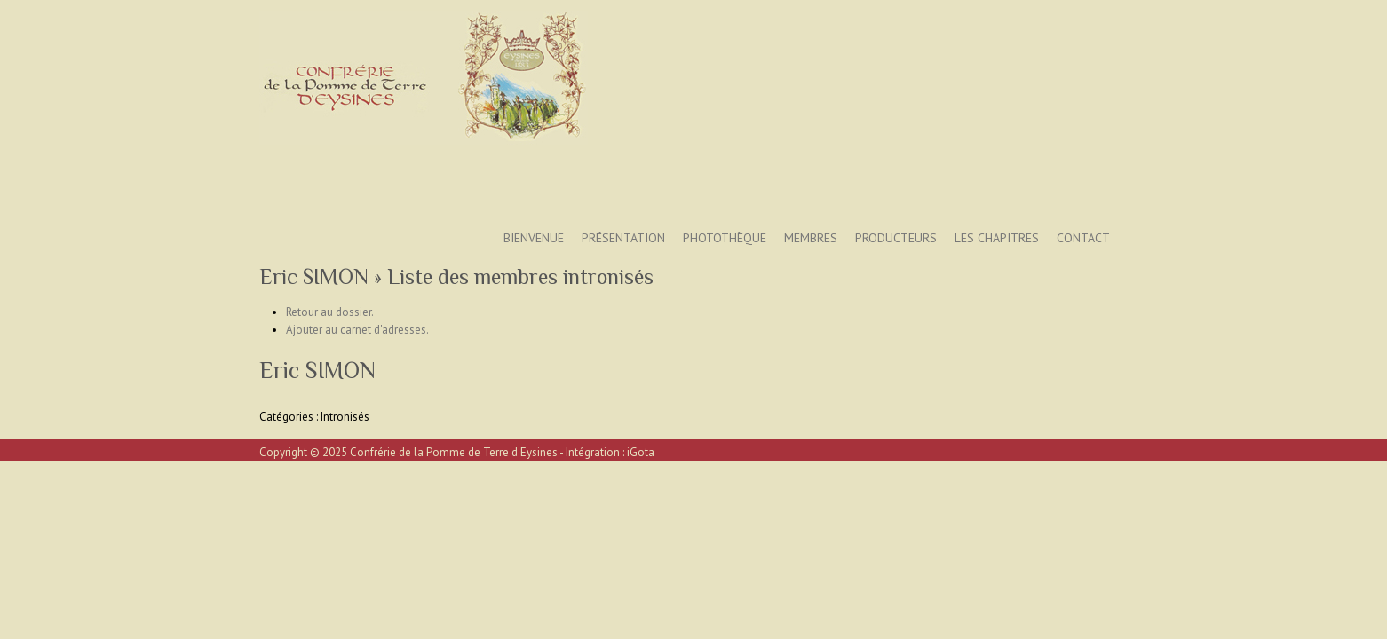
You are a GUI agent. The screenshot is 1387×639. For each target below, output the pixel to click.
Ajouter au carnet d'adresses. (357, 329)
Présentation (623, 238)
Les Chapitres (997, 238)
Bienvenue (533, 238)
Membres (810, 238)
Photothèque (724, 238)
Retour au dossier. (330, 312)
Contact (1083, 238)
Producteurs (896, 238)
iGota (640, 452)
